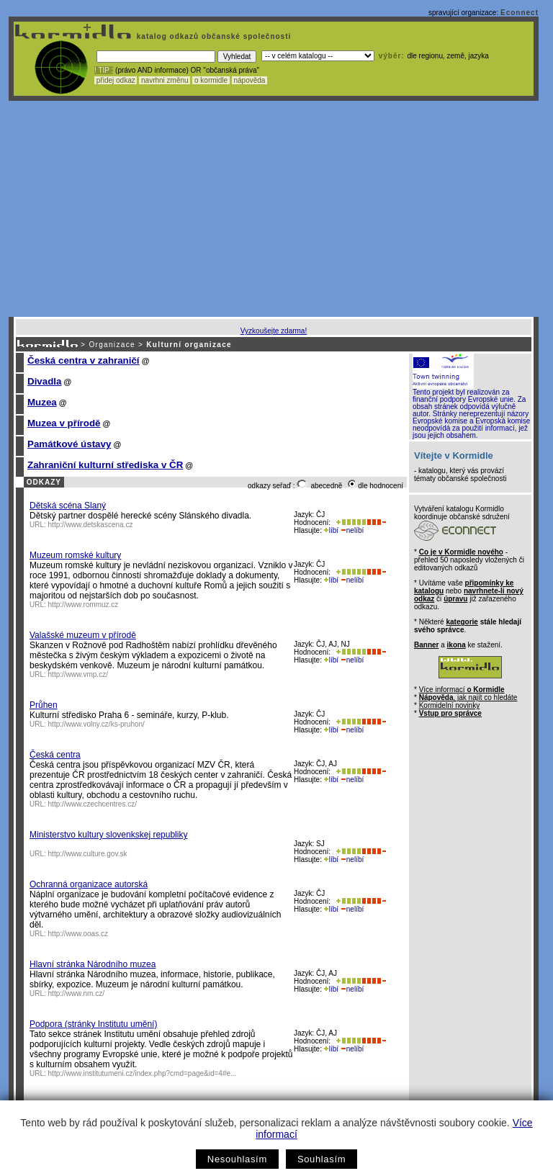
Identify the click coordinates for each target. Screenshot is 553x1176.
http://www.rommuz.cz (83, 605)
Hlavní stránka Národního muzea (93, 964)
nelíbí (352, 530)
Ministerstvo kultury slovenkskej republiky (108, 835)
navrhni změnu (164, 80)
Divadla (44, 381)
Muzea (42, 402)
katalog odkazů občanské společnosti (212, 36)
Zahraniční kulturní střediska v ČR (105, 464)
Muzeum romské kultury (75, 555)
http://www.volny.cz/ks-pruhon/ (96, 724)
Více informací (462, 690)
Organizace (112, 345)
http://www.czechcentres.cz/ (92, 804)
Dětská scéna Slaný (68, 506)
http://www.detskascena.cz (90, 525)
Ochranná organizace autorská (89, 884)
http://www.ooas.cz (78, 934)
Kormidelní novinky (449, 705)
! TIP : (103, 70)
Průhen (44, 705)
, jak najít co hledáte (468, 697)
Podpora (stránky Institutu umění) (93, 1024)
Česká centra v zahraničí (83, 360)
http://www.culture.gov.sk (87, 854)
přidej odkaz (115, 80)
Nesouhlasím (237, 1159)
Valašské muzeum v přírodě (83, 635)
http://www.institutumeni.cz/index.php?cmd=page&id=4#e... (142, 1073)
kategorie (461, 622)
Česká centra (55, 755)
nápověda (250, 80)
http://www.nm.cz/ (76, 993)
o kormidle (211, 80)
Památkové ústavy (69, 444)
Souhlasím (321, 1159)
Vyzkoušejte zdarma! (273, 331)
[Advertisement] (274, 209)
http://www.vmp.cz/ (78, 674)
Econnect (519, 13)
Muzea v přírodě (63, 423)
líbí (331, 530)
